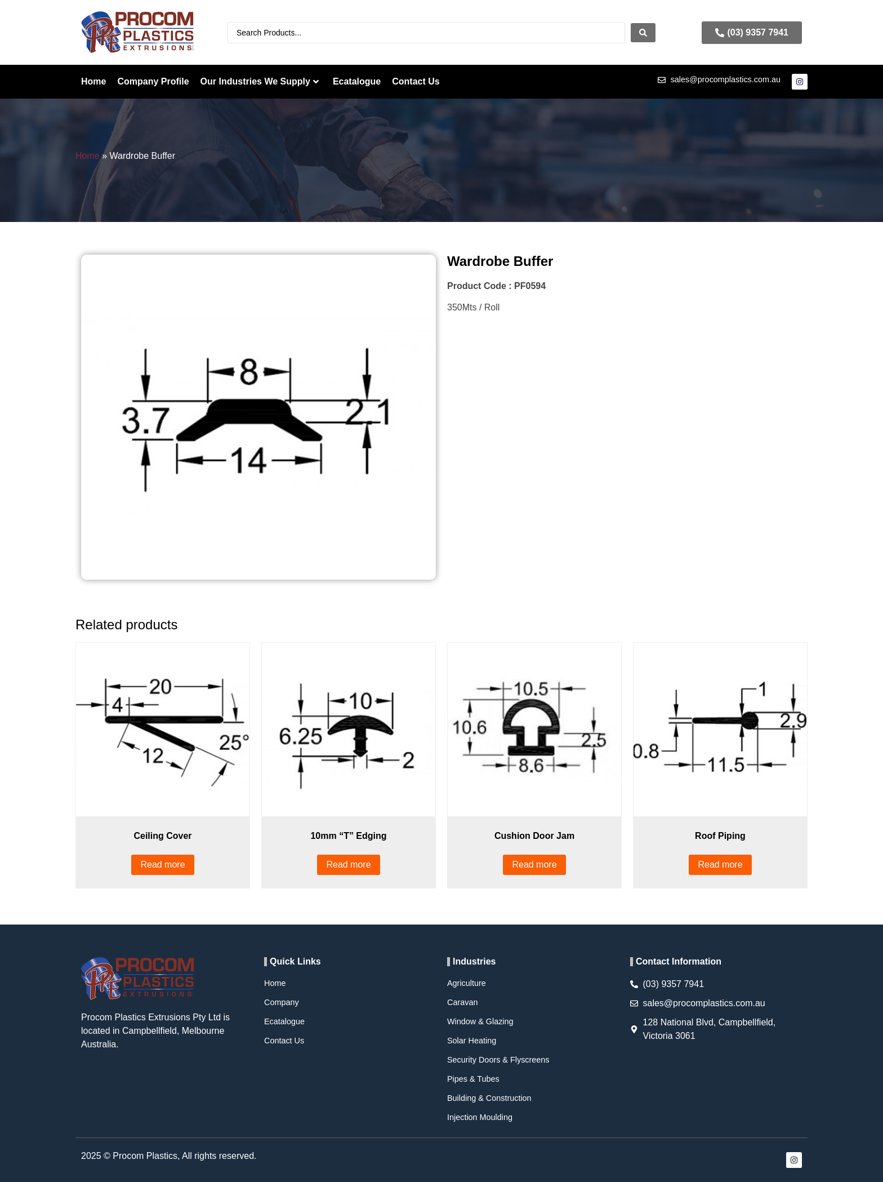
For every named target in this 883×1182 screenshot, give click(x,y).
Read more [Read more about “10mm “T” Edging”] (348, 864)
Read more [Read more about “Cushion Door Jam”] (534, 864)
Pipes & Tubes (473, 1078)
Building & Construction (489, 1098)
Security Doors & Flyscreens (498, 1059)
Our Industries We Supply (259, 81)
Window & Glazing (480, 1021)
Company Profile (153, 81)
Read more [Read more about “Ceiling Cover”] (162, 864)
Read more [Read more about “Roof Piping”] (720, 864)
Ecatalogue (357, 81)
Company (281, 1002)
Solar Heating (471, 1040)
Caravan (462, 1002)
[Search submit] (643, 32)
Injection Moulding (479, 1117)
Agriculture (466, 983)
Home (93, 81)
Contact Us (415, 81)
